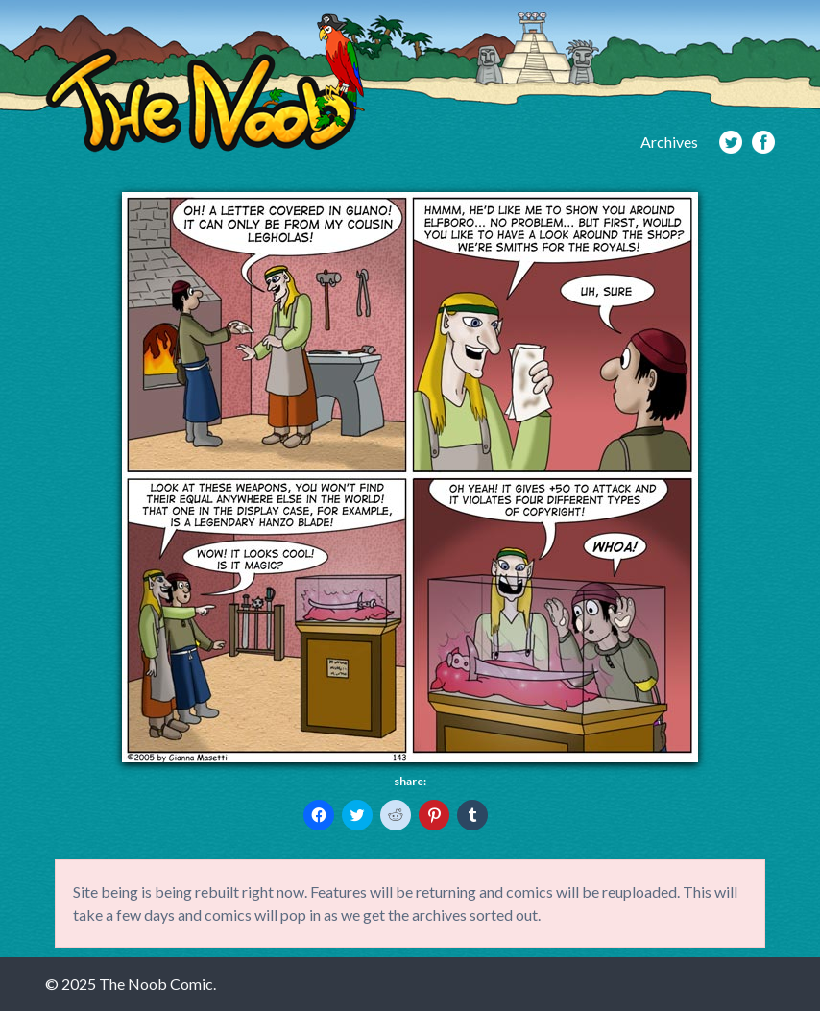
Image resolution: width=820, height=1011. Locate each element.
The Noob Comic (205, 83)
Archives (669, 141)
